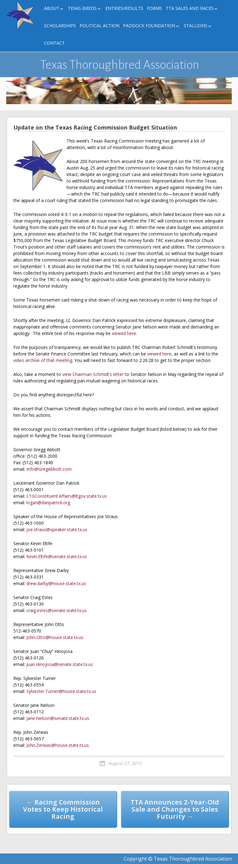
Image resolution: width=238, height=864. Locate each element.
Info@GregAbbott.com (49, 469)
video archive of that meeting (42, 360)
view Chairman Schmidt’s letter (93, 374)
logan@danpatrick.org (48, 502)
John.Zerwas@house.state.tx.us (57, 745)
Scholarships (60, 26)
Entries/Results (124, 8)
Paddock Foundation (149, 26)
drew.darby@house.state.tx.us (56, 583)
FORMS (154, 8)
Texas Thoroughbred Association (119, 64)
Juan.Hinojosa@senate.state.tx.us (59, 664)
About (51, 8)
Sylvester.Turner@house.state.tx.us (61, 691)
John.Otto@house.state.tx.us (54, 637)
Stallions (195, 26)
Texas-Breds (82, 8)
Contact (54, 43)
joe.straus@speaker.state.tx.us (56, 529)
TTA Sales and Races (190, 8)
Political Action (99, 26)
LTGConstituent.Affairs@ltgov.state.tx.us (66, 496)
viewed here (124, 333)
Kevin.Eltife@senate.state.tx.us (56, 556)
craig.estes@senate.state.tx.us (56, 610)
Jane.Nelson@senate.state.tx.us (57, 718)
